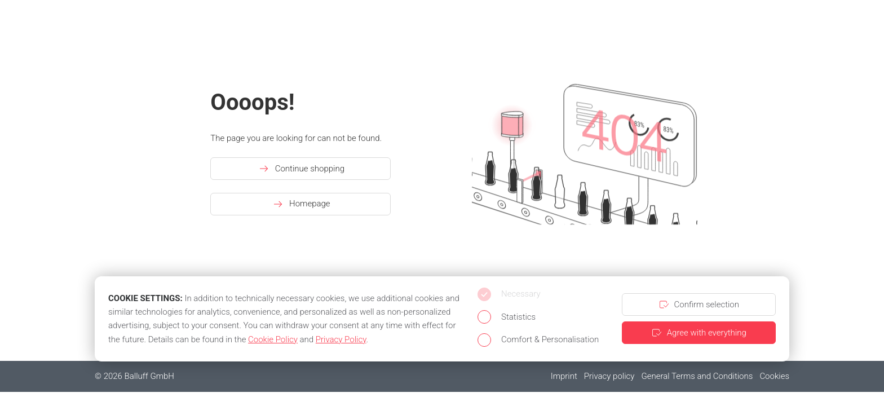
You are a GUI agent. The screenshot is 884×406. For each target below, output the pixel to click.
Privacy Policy (341, 339)
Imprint (564, 376)
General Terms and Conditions (697, 376)
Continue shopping (300, 168)
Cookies (774, 376)
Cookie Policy (273, 339)
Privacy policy (609, 376)
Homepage (300, 204)
